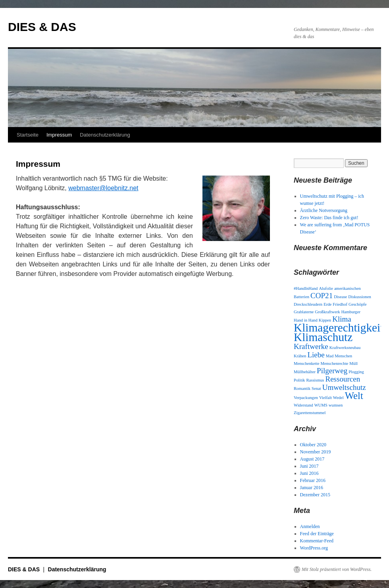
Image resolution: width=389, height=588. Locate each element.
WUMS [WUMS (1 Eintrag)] (320, 405)
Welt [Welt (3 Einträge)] (354, 395)
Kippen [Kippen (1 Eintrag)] (325, 320)
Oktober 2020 (313, 444)
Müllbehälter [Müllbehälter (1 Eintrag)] (305, 372)
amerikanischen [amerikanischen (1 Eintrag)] (347, 288)
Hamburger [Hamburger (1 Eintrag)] (350, 312)
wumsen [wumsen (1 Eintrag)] (336, 405)
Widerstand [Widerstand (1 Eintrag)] (303, 405)
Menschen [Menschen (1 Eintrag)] (343, 356)
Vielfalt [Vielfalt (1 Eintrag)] (325, 397)
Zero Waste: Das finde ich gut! (329, 217)
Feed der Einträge (317, 533)
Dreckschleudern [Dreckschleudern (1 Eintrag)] (308, 304)
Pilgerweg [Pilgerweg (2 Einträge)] (332, 370)
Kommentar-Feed (316, 541)
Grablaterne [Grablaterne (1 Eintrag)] (304, 312)
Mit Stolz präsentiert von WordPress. (337, 569)
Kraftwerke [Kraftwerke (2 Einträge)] (311, 346)
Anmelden (310, 526)
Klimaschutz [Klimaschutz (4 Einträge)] (323, 337)
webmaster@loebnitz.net (103, 188)
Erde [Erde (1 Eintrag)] (327, 304)
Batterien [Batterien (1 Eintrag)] (301, 297)
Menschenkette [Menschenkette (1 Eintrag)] (307, 363)
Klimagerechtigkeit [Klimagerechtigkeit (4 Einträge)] (338, 327)
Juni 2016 (309, 473)
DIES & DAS (42, 26)
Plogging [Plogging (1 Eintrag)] (356, 372)
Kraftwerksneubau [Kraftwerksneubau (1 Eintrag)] (345, 347)
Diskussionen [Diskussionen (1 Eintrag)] (359, 297)
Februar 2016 (312, 480)
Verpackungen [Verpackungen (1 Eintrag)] (306, 397)
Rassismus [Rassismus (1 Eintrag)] (315, 380)
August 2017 (312, 459)
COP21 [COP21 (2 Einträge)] (321, 295)
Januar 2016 (311, 487)
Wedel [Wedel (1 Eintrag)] (338, 397)
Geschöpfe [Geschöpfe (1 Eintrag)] (358, 304)
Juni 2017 (309, 466)
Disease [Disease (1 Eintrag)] (340, 297)
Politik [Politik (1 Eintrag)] (299, 380)
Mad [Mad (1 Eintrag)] (330, 356)
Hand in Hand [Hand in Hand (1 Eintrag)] (306, 320)
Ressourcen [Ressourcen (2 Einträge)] (342, 379)
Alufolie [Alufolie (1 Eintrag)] (326, 288)
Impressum (59, 135)
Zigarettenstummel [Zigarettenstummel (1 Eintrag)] (310, 413)
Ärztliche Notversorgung (323, 210)
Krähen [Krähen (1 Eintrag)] (300, 356)
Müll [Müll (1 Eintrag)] (353, 363)
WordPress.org (314, 548)
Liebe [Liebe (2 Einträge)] (315, 355)
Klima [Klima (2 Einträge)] (341, 319)
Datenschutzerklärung (105, 135)
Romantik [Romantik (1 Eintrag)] (302, 388)
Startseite (28, 135)
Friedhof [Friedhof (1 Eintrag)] (340, 304)
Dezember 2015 (315, 494)
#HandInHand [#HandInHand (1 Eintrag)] (306, 288)
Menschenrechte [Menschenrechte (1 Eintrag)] (335, 363)
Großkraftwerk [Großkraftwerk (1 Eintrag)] (327, 312)
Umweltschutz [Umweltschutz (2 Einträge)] (344, 387)
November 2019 (315, 452)
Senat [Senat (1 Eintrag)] (316, 388)
